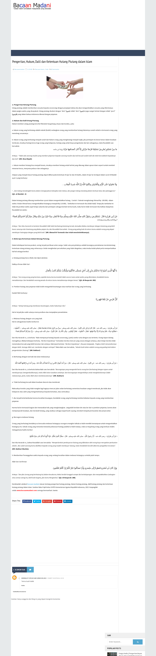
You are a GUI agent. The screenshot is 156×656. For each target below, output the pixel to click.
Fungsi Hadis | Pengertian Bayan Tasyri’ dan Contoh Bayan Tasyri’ (130, 77)
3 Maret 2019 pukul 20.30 (55, 601)
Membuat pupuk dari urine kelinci (34, 601)
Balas (23, 609)
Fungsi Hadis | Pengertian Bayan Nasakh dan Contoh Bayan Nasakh (130, 88)
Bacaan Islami (39, 74)
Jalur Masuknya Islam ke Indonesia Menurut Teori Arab (129, 118)
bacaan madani (33, 508)
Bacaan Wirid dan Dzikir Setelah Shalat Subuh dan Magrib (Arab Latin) (130, 98)
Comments (55, 74)
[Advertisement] (78, 31)
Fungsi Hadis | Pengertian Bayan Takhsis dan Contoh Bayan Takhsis (130, 108)
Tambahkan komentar (19, 615)
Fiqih (47, 74)
